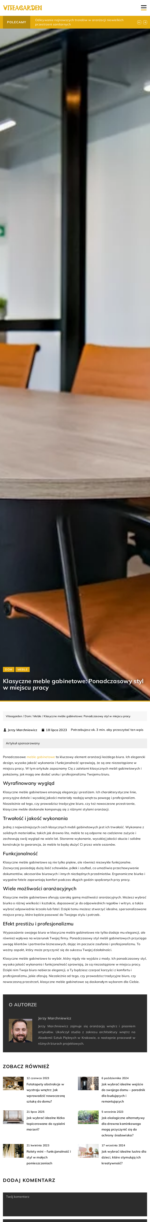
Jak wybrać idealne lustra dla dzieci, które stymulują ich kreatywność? (124, 1157)
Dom (8, 669)
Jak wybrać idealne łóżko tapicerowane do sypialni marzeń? (46, 1123)
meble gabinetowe (41, 757)
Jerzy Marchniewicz (22, 729)
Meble (23, 669)
